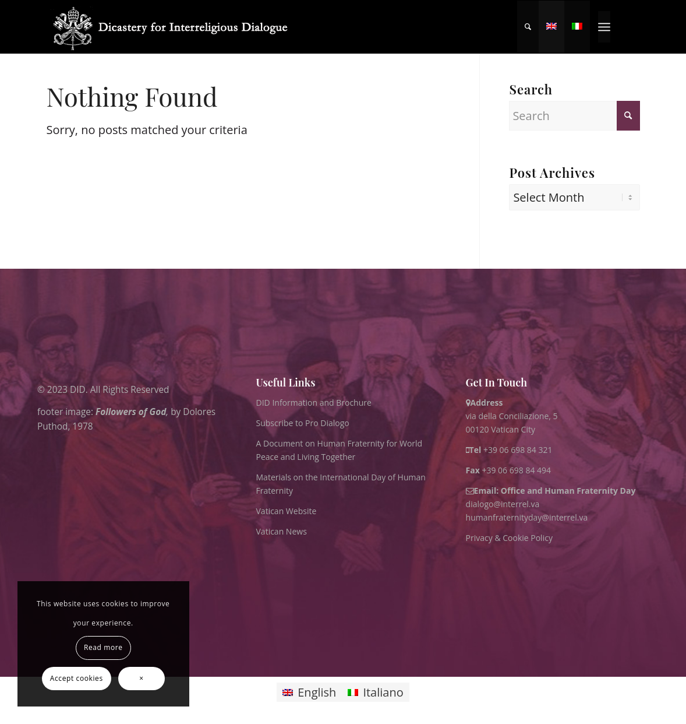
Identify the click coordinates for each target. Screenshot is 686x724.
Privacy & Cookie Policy (509, 537)
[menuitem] (528, 27)
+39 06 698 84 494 (508, 470)
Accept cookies (76, 678)
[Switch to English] (309, 692)
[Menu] (604, 27)
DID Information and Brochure (314, 402)
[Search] (528, 27)
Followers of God (131, 411)
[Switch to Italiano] (375, 692)
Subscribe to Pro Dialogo (302, 422)
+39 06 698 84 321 (518, 449)
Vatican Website (286, 510)
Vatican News (281, 531)
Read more (103, 647)
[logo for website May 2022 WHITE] (174, 27)
